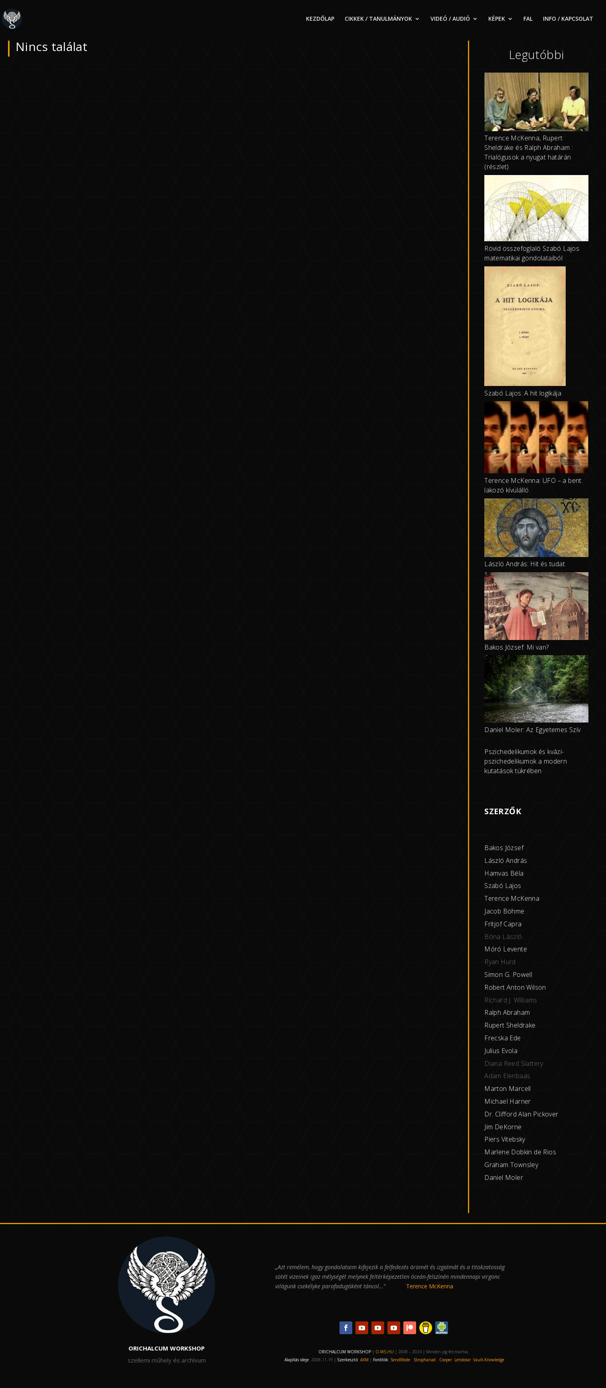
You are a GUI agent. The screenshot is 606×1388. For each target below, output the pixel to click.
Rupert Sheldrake (509, 1025)
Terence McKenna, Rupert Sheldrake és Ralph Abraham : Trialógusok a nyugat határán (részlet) (528, 152)
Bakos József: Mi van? (516, 647)
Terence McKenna (511, 898)
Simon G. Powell (508, 974)
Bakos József (503, 847)
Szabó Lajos (502, 885)
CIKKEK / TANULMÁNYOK (378, 19)
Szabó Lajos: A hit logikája (522, 393)
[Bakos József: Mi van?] (536, 607)
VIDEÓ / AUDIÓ (450, 19)
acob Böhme (505, 911)
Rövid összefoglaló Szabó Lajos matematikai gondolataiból (531, 253)
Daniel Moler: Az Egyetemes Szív (532, 729)
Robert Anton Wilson (515, 987)
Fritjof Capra (502, 923)
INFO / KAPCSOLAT (568, 19)
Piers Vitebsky (504, 1139)
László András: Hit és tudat (524, 563)
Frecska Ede (502, 1038)
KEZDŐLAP (320, 19)
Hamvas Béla (503, 873)
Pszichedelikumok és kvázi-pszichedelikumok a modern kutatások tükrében (525, 761)
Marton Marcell (507, 1088)
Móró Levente (505, 949)
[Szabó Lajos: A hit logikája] (525, 327)
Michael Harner (507, 1101)
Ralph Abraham (507, 1012)
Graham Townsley (511, 1164)
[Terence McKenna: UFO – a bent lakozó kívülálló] (536, 438)
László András (505, 860)
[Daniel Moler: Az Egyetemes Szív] (536, 690)
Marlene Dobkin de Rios (520, 1152)
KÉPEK (496, 19)
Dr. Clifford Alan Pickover (521, 1114)
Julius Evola (500, 1050)
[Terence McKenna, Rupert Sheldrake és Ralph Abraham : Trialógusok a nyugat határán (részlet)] (536, 103)
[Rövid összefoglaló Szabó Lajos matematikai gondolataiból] (536, 209)
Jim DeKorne (502, 1126)
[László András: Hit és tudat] (536, 529)
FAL (528, 19)
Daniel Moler (503, 1177)
